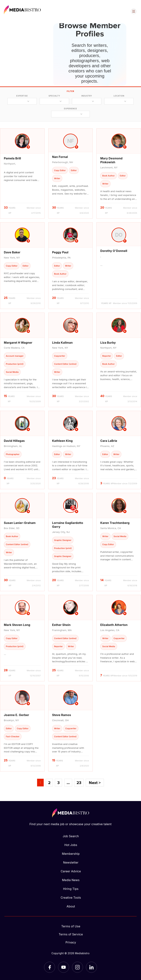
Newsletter (70, 862)
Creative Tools (71, 897)
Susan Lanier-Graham (20, 523)
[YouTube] (63, 967)
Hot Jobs (70, 845)
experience (70, 108)
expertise (22, 96)
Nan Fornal (60, 157)
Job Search (71, 836)
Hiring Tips (70, 889)
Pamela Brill (12, 158)
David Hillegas (14, 441)
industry (86, 96)
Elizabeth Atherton (114, 625)
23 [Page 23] (79, 783)
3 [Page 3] (58, 783)
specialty (54, 96)
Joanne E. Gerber (16, 715)
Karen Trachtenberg (114, 523)
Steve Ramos (61, 715)
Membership (70, 854)
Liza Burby (108, 342)
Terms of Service (71, 934)
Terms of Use (70, 926)
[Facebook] (49, 967)
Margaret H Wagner (18, 342)
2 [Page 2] (49, 783)
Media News (70, 880)
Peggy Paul (60, 252)
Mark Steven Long (17, 625)
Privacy (71, 942)
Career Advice (71, 871)
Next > (95, 783)
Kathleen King (62, 441)
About (70, 906)
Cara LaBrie (108, 441)
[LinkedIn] (91, 967)
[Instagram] (77, 967)
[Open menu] (133, 11)
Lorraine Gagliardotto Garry (67, 524)
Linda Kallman (62, 342)
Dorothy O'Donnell (113, 251)
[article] (22, 173)
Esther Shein (61, 625)
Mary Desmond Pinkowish (111, 160)
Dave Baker (12, 252)
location (119, 96)
